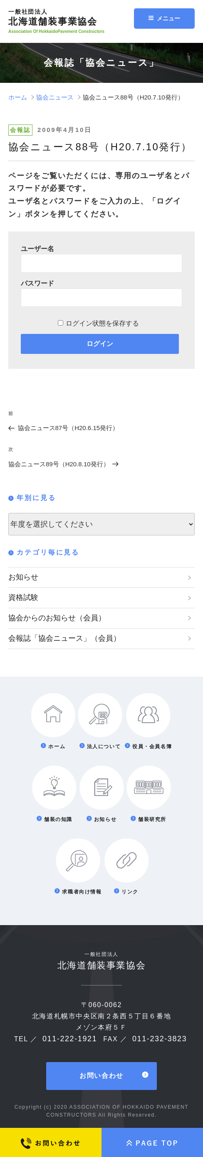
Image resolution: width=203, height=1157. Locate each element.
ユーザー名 (37, 248)
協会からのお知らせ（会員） (57, 618)
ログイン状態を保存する (102, 323)
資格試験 (23, 597)
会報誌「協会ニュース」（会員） (64, 638)
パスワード (37, 283)
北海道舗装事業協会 (74, 17)
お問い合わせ (101, 1075)
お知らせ (23, 577)
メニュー (164, 18)
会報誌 (20, 130)
